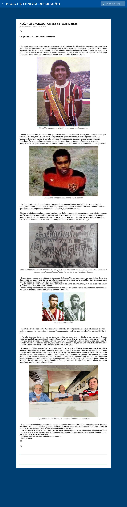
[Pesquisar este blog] (114, 3)
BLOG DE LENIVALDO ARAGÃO (33, 4)
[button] (21, 30)
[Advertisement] (63, 486)
